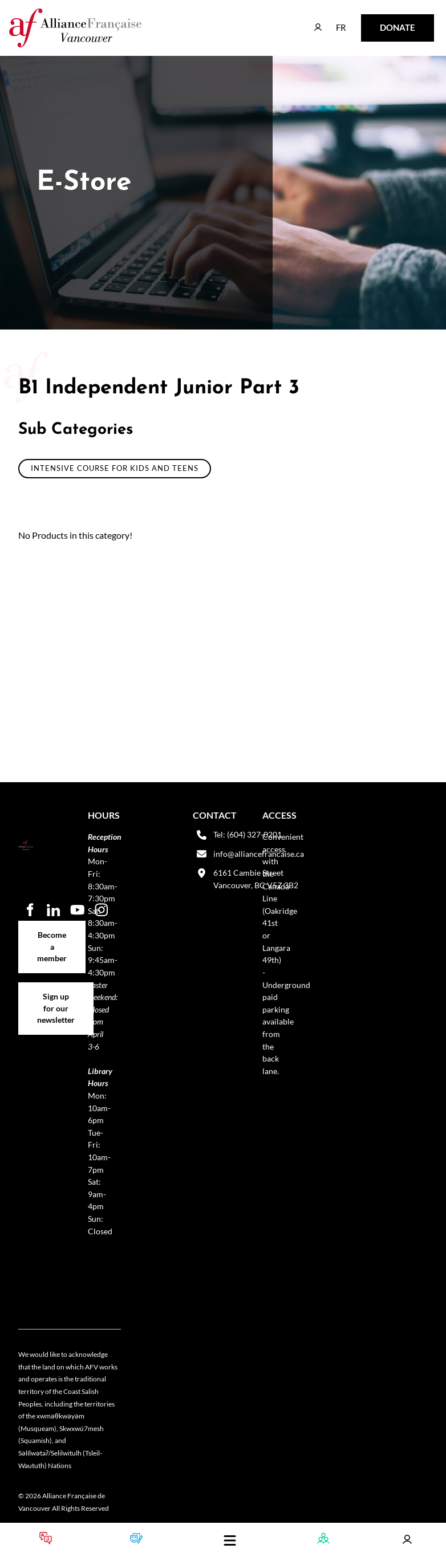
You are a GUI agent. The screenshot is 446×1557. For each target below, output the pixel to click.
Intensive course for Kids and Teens (114, 468)
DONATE (379, 22)
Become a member (52, 927)
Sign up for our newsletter (56, 994)
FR (332, 22)
